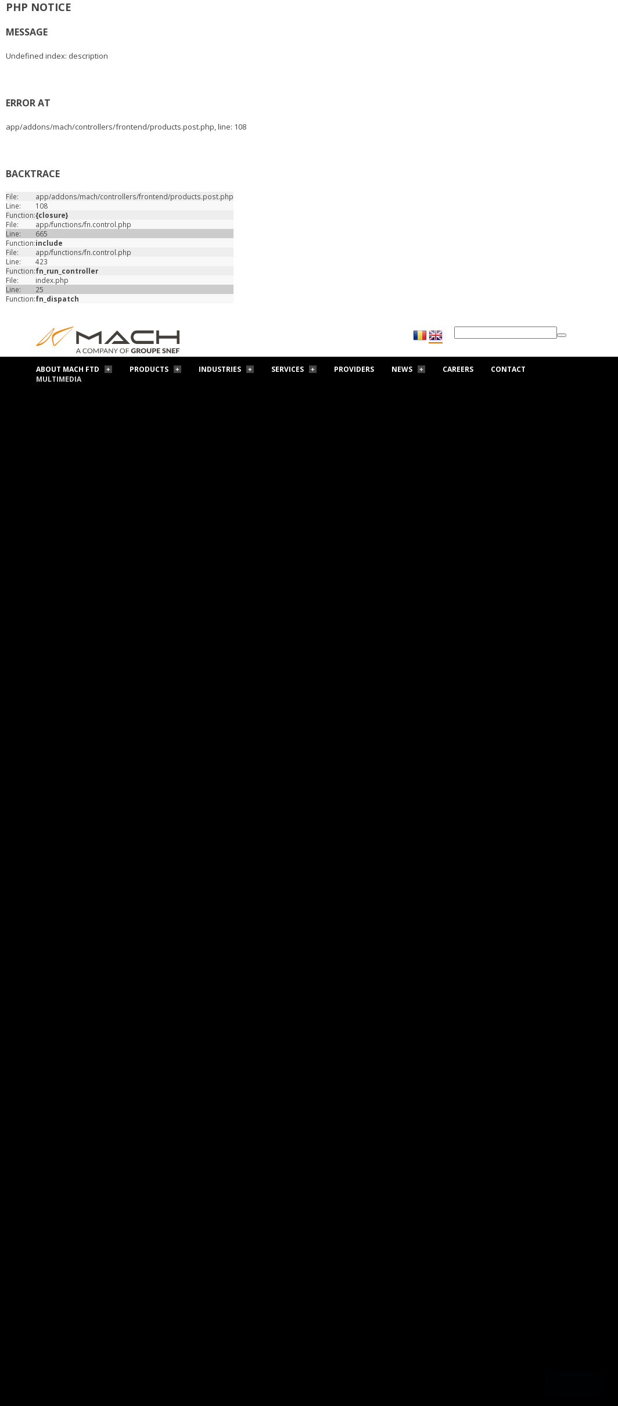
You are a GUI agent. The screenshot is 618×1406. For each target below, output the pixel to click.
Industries (220, 369)
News (401, 369)
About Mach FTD (67, 369)
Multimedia (58, 379)
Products (149, 369)
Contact (508, 369)
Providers (354, 369)
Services (287, 369)
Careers (458, 369)
